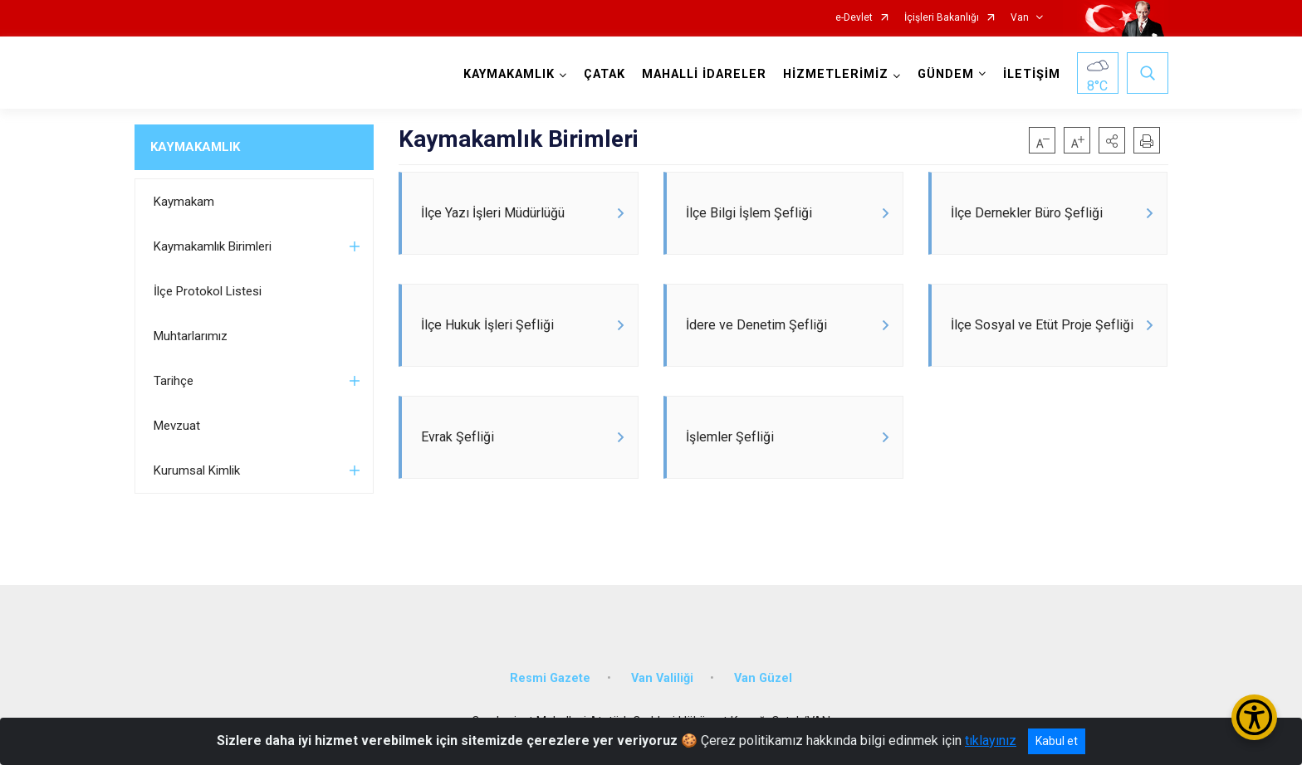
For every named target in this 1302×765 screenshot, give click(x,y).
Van (1020, 17)
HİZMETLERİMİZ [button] (835, 74)
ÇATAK (604, 74)
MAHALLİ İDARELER (704, 74)
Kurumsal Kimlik (197, 470)
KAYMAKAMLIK (195, 146)
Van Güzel (763, 678)
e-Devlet (854, 17)
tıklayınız (990, 740)
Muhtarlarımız (191, 336)
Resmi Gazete (550, 678)
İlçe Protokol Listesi (208, 291)
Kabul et (1056, 741)
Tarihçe (173, 380)
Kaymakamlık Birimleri (213, 246)
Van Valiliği (662, 678)
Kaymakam (184, 201)
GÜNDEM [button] (946, 74)
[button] (1112, 140)
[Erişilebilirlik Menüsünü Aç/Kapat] (1254, 717)
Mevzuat (177, 425)
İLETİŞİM (1031, 74)
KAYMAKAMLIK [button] (509, 74)
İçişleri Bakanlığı (941, 17)
